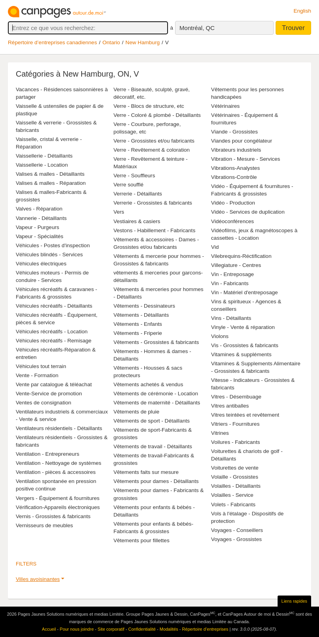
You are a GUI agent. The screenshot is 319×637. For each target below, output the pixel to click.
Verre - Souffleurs (134, 176)
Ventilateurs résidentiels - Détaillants (59, 428)
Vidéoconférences (232, 221)
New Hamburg (142, 42)
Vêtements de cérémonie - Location (156, 393)
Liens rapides (294, 601)
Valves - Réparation (39, 209)
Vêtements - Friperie (138, 333)
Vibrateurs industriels (236, 150)
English (302, 11)
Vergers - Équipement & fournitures (57, 498)
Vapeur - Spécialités (39, 236)
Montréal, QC (197, 27)
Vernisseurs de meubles (44, 525)
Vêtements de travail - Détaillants (153, 446)
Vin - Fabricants (229, 283)
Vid (214, 247)
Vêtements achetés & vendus (148, 384)
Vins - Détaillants (231, 318)
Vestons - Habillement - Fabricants (155, 230)
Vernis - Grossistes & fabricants (53, 516)
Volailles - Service (232, 495)
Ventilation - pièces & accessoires (56, 472)
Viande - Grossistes (234, 132)
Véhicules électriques (41, 264)
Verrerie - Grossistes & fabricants (153, 203)
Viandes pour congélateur (241, 141)
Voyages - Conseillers (237, 530)
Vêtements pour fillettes (142, 540)
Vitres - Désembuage (236, 397)
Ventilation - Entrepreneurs (47, 454)
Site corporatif (111, 629)
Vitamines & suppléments (241, 354)
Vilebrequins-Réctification (241, 256)
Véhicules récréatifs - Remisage (53, 341)
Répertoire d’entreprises (205, 629)
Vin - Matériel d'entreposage (244, 292)
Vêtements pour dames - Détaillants (156, 481)
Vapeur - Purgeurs (37, 227)
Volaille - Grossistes (234, 477)
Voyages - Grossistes (236, 539)
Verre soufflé (129, 185)
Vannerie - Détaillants (41, 218)
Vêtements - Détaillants (141, 315)
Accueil (49, 629)
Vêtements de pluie (136, 412)
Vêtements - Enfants (138, 324)
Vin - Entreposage (232, 274)
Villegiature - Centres (236, 265)
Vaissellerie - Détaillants (44, 156)
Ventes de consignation (43, 403)
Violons (219, 336)
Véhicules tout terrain (41, 366)
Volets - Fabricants (233, 504)
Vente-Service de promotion (49, 393)
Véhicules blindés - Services (49, 254)
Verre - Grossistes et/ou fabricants (154, 141)
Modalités (169, 629)
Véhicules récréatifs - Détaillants (54, 306)
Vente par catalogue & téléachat (54, 384)
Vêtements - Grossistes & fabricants (156, 342)
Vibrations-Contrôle (234, 177)
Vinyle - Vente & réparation (242, 327)
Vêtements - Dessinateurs (144, 306)
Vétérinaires (225, 106)
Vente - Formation (37, 375)
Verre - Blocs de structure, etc (149, 106)
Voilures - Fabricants (235, 442)
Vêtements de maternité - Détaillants (157, 403)
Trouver (293, 28)
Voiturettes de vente (234, 468)
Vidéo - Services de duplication (247, 212)
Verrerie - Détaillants (138, 194)
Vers (119, 212)
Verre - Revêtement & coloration (152, 150)
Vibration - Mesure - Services (245, 159)
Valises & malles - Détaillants (50, 174)
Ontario (111, 42)
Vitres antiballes (230, 406)
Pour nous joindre (77, 629)
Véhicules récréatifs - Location (52, 331)
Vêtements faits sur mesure (146, 472)
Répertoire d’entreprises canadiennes (52, 42)
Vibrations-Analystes (235, 168)
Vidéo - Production (233, 203)
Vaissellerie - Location (42, 165)
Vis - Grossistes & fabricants (244, 345)
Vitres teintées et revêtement (245, 415)
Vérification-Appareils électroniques (58, 507)
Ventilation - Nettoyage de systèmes (58, 463)
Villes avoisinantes (38, 579)
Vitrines (220, 433)
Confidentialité (142, 629)
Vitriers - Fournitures (235, 424)
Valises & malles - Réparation (51, 183)
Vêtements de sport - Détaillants (152, 421)
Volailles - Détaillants (235, 486)
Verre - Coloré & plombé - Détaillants (157, 115)
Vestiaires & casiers (137, 221)
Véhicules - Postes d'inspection (53, 245)
